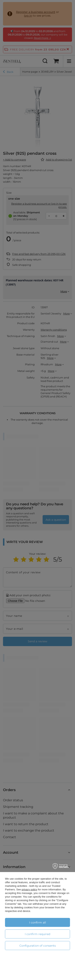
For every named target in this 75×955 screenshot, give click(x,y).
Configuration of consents (37, 945)
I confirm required (37, 934)
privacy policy (29, 889)
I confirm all (37, 922)
